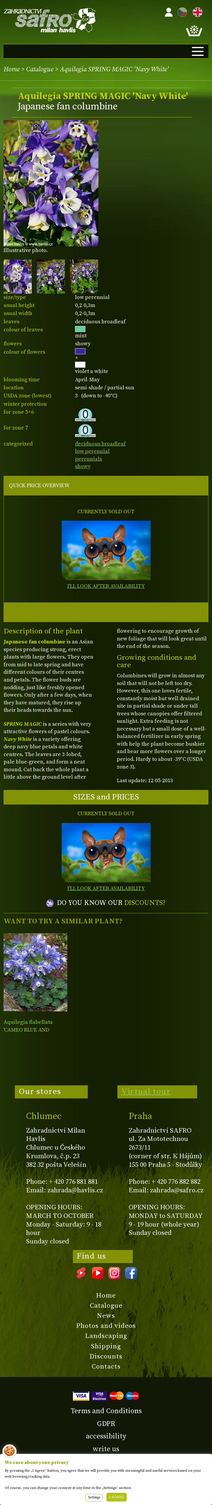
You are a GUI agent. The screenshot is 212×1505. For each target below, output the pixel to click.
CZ (181, 11)
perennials (88, 459)
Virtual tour (145, 1092)
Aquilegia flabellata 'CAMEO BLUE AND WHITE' (28, 1030)
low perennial (92, 451)
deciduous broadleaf (100, 443)
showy (82, 466)
